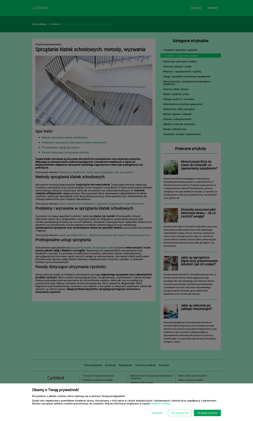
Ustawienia (156, 413)
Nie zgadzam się (179, 413)
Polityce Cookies (160, 403)
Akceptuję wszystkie (207, 413)
